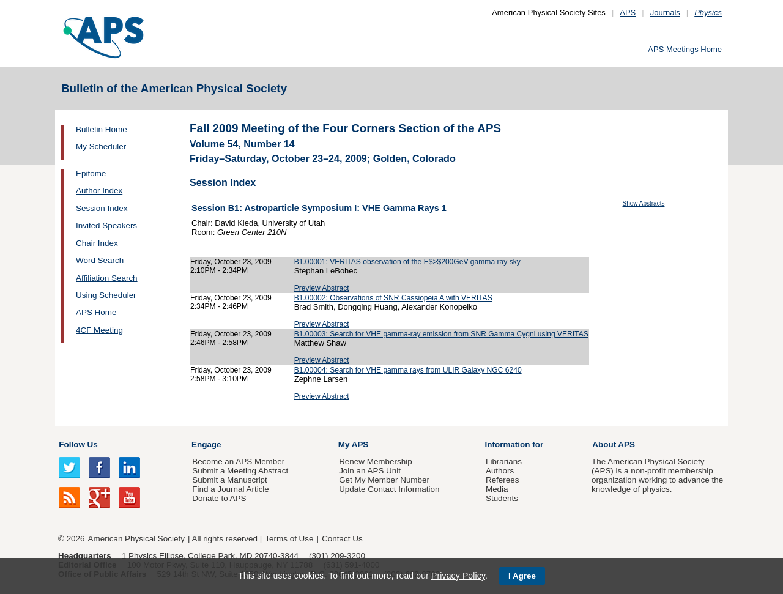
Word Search (100, 260)
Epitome (91, 173)
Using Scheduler (106, 295)
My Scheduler (101, 146)
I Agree (522, 576)
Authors (500, 470)
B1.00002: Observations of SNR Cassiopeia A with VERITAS (393, 298)
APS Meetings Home (685, 49)
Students (502, 498)
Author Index (99, 190)
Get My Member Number (384, 479)
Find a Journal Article (230, 489)
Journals (665, 12)
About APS (613, 444)
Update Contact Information (389, 489)
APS (628, 12)
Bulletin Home (101, 129)
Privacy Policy (458, 576)
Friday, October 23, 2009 (231, 262)
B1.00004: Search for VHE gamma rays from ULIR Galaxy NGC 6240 (408, 370)
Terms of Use (289, 538)
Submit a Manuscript (229, 479)
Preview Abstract (321, 288)
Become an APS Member (238, 461)
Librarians (504, 461)
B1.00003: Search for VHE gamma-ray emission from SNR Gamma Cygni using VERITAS (441, 334)
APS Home (96, 312)
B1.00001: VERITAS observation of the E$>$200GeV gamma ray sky (407, 262)
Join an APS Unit (370, 470)
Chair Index (97, 243)
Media (497, 489)
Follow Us (78, 444)
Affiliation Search (107, 278)
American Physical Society (136, 538)
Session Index (101, 208)
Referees (502, 479)
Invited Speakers (106, 225)
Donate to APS (219, 498)
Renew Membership (375, 461)
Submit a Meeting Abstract (240, 470)
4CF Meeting (99, 330)
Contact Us (342, 538)
